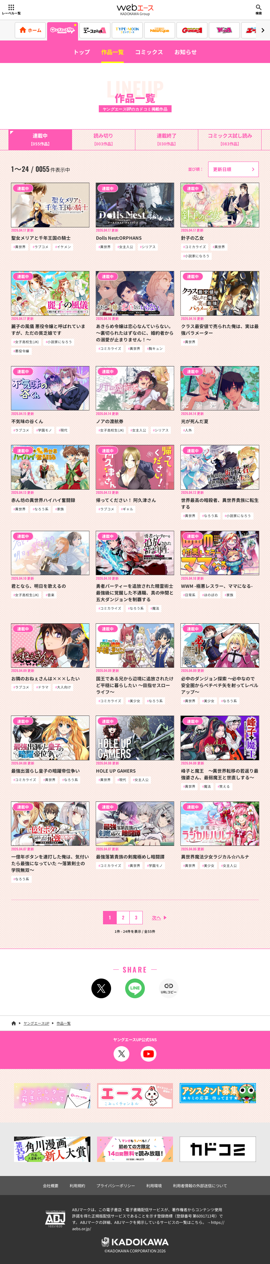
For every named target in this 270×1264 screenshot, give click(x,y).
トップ (81, 52)
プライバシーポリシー (115, 1185)
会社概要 (50, 1185)
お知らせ (185, 52)
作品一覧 (112, 52)
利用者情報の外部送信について (200, 1185)
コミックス (149, 52)
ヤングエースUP (36, 1023)
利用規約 (77, 1185)
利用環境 (154, 1185)
